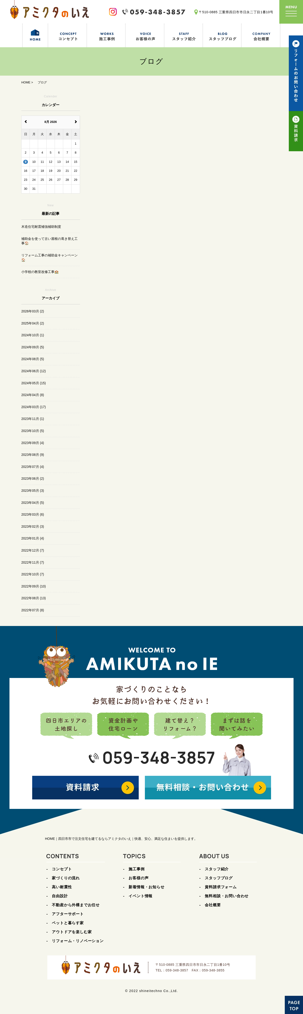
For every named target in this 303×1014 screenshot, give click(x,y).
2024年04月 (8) (32, 395)
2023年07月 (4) (32, 467)
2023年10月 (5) (32, 431)
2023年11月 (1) (32, 419)
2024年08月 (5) (32, 359)
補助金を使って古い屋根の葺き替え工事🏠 (49, 241)
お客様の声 (138, 878)
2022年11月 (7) (32, 562)
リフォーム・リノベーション (77, 941)
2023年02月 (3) (32, 526)
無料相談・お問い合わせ (227, 896)
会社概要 (213, 905)
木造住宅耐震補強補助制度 (41, 227)
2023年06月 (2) (32, 478)
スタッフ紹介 (217, 869)
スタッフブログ (219, 878)
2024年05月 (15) (33, 383)
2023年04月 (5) (32, 503)
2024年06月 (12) (33, 371)
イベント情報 (140, 896)
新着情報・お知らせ (146, 887)
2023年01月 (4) (32, 538)
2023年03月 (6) (32, 514)
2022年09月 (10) (33, 586)
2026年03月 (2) (32, 311)
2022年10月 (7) (32, 574)
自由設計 (60, 896)
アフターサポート (68, 914)
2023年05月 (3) (32, 490)
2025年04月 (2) (32, 323)
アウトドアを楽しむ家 (72, 932)
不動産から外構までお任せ (76, 905)
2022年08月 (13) (33, 598)
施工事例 (136, 869)
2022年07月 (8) (32, 610)
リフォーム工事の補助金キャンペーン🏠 (49, 257)
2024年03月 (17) (33, 407)
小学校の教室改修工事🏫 (39, 272)
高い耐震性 (62, 887)
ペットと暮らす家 (68, 923)
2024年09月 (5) (32, 347)
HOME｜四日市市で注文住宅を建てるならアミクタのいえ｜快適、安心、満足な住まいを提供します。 (121, 839)
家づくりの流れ (66, 878)
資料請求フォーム (220, 887)
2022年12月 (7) (32, 550)
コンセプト (62, 869)
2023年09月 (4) (32, 443)
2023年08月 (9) (32, 455)
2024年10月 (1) (32, 335)
